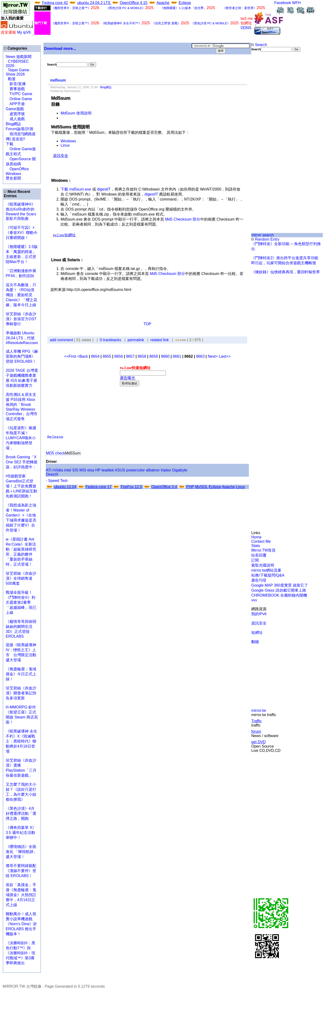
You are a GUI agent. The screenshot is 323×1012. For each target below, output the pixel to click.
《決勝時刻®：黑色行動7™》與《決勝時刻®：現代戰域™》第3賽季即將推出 (20, 953)
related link (159, 340)
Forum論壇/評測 (19, 129)
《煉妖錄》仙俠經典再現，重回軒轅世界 (285, 272)
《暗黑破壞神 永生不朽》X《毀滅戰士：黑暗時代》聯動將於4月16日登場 (21, 741)
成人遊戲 (15, 119)
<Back (83, 356)
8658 (142, 356)
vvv (254, 600)
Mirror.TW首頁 (263, 550)
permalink (136, 340)
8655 (107, 356)
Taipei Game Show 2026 (17, 72)
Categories (15, 48)
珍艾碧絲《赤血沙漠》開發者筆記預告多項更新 (21, 693)
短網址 (257, 632)
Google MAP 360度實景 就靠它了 (279, 585)
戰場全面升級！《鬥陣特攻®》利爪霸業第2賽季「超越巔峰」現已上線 (21, 602)
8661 (177, 356)
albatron (153, 470)
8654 (95, 356)
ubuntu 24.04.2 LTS (94, 3)
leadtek (108, 470)
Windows (13, 174)
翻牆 (255, 642)
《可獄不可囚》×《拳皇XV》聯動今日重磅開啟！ (21, 233)
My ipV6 (24, 32)
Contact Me (261, 541)
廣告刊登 (259, 580)
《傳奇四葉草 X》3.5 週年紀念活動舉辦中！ (21, 833)
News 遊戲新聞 (18, 57)
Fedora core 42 (55, 3)
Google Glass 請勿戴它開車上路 (278, 590)
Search (259, 45)
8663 (200, 356)
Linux (65, 145)
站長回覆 (259, 555)
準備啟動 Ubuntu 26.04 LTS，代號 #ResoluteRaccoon (22, 338)
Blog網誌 (13, 124)
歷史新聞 (13, 178)
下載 (9, 144)
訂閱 (255, 560)
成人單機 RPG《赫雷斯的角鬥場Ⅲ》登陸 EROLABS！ (22, 356)
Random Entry (265, 239)
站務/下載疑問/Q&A (267, 575)
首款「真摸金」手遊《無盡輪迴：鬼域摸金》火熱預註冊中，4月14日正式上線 (21, 895)
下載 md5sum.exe (76, 189)
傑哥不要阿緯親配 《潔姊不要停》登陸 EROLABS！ (21, 871)
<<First (70, 356)
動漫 (11, 79)
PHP (190, 487)
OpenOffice (17, 169)
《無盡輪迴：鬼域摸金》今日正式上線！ (21, 674)
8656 (118, 356)
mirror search (262, 235)
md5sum (58, 80)
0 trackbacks (110, 340)
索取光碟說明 (262, 565)
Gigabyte (179, 470)
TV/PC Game (19, 94)
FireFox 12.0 (131, 487)
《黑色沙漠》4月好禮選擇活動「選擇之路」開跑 (21, 813)
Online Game (19, 99)
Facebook (282, 3)
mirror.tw (258, 710)
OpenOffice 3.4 (164, 487)
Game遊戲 (15, 109)
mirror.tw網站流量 (266, 570)
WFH (296, 3)
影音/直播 (16, 84)
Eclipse (185, 3)
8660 (165, 356)
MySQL (201, 487)
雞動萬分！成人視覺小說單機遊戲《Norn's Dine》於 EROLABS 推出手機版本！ (21, 924)
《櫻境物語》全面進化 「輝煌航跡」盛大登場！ (21, 852)
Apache (162, 3)
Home (256, 537)
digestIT (104, 189)
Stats (255, 546)
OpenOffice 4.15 (133, 3)
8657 (130, 356)
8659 (153, 356)
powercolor (135, 470)
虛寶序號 (15, 114)
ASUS (120, 470)
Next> (213, 356)
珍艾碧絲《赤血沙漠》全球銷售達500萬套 (21, 578)
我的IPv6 (259, 614)
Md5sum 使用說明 (76, 113)
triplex (166, 470)
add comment (62, 340)
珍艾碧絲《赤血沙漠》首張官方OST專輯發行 (21, 319)
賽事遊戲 (15, 89)
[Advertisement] (266, 75)
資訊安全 (259, 623)
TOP (147, 324)
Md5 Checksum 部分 (182, 219)
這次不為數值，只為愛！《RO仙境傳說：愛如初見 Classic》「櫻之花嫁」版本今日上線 (23, 295)
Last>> (225, 356)
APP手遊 (15, 104)
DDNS (246, 28)
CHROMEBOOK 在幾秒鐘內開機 (279, 595)
